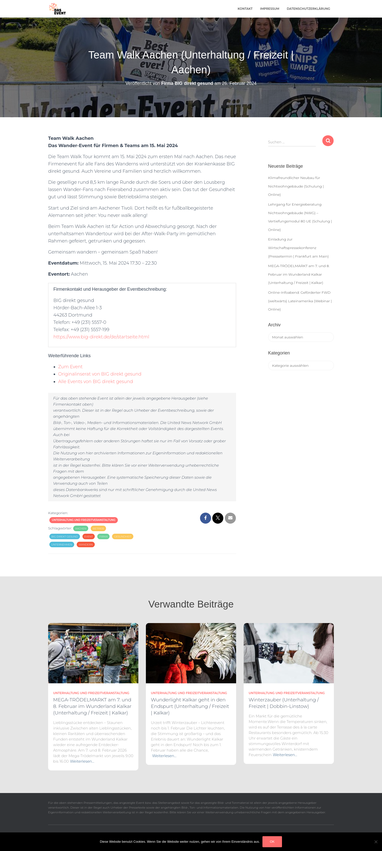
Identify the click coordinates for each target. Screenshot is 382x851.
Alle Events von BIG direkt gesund (96, 381)
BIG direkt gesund (64, 536)
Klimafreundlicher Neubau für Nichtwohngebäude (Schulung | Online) (296, 186)
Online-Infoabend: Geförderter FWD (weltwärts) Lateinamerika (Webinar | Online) (300, 301)
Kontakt (245, 9)
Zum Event (70, 367)
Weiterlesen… (82, 761)
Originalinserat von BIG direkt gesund (100, 374)
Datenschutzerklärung (308, 9)
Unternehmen (61, 544)
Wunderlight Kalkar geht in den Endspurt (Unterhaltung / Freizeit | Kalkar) (190, 706)
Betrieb (98, 528)
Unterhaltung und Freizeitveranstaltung (83, 520)
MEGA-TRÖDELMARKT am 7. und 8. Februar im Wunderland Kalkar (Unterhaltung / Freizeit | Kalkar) (299, 274)
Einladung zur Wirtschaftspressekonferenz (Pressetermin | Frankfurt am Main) (298, 247)
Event (88, 536)
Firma (103, 536)
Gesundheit (122, 536)
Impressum (269, 9)
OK (272, 841)
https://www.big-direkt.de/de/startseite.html (101, 337)
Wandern (86, 544)
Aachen (80, 528)
